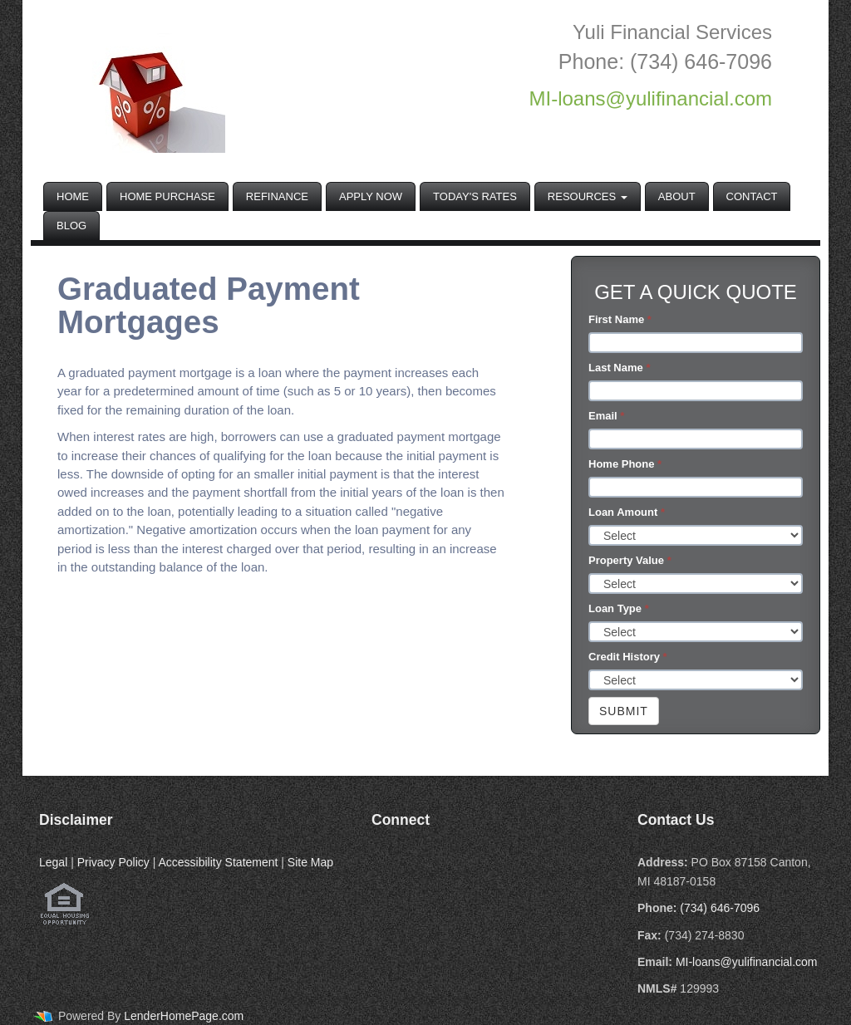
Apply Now (370, 196)
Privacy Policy (113, 862)
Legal (53, 862)
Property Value (629, 560)
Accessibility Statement (218, 862)
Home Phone (625, 464)
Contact (752, 196)
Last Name (619, 367)
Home (73, 196)
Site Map (310, 862)
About (677, 196)
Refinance (277, 196)
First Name (620, 319)
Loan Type (618, 608)
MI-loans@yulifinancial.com (747, 962)
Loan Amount (626, 512)
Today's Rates (475, 196)
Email (606, 416)
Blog (71, 225)
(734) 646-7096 (720, 908)
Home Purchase (167, 196)
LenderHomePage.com (183, 1016)
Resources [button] (587, 196)
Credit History (627, 656)
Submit (623, 711)
